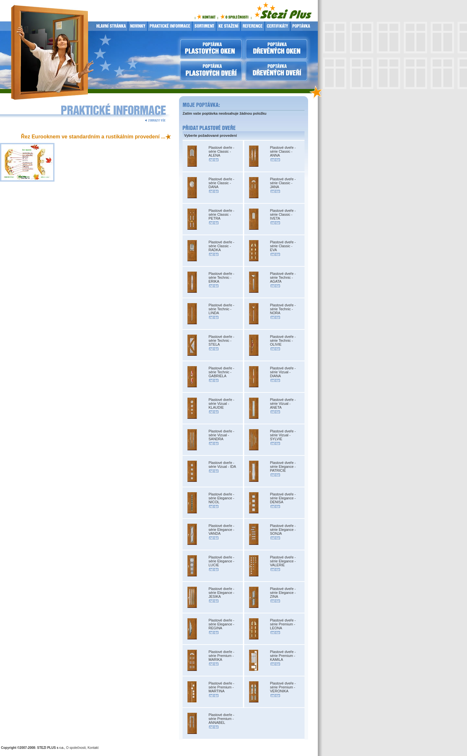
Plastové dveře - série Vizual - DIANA (283, 372)
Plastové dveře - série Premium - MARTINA (221, 687)
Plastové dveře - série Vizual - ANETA (283, 403)
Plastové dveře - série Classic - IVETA (283, 214)
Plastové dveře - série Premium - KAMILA (283, 655)
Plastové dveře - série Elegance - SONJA (283, 529)
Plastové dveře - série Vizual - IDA (222, 464)
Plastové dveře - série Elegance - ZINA (283, 592)
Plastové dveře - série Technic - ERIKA (221, 277)
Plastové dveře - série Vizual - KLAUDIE (221, 403)
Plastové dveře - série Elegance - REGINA (221, 624)
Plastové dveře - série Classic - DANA (221, 183)
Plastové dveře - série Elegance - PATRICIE (283, 466)
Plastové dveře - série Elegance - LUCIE (221, 561)
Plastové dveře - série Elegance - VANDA (221, 529)
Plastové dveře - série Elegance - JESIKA (221, 592)
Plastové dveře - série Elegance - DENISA (283, 498)
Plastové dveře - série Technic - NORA (283, 309)
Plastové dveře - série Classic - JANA (283, 183)
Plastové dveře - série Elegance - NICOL (221, 498)
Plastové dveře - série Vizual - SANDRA (221, 435)
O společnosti (76, 748)
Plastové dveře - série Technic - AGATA (283, 277)
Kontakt (93, 748)
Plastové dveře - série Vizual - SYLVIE (283, 435)
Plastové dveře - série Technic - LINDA (221, 309)
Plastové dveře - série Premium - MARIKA (221, 655)
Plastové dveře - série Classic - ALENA (221, 151)
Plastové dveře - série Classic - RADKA (221, 246)
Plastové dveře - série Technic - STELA (221, 340)
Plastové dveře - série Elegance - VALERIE (283, 561)
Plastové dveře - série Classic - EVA (283, 246)
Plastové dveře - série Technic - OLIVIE (283, 340)
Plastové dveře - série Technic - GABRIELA (221, 372)
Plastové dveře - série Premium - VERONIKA (283, 687)
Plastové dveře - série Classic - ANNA (283, 151)
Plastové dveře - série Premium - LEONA (283, 624)
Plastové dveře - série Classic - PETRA (221, 214)
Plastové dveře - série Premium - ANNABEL (221, 718)
